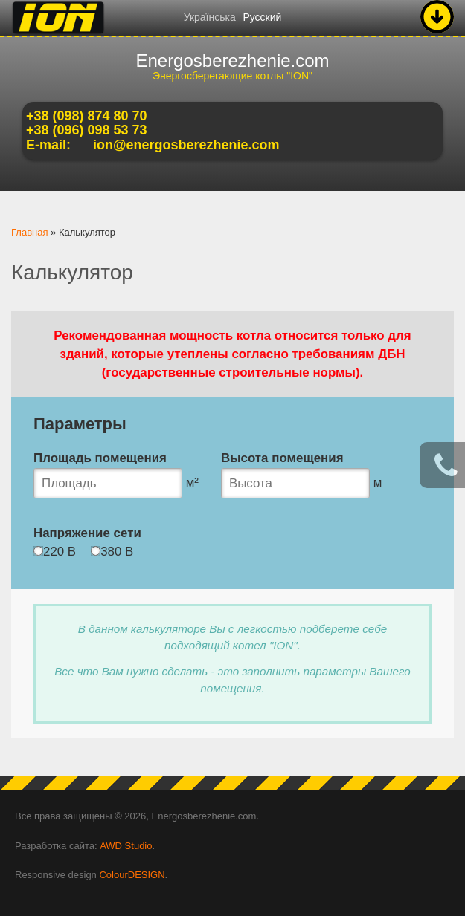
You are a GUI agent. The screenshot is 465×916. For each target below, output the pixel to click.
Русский (262, 17)
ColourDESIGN (131, 874)
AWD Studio (126, 845)
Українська (210, 17)
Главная (29, 232)
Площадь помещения (100, 458)
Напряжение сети (87, 533)
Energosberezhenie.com (232, 61)
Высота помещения (282, 458)
